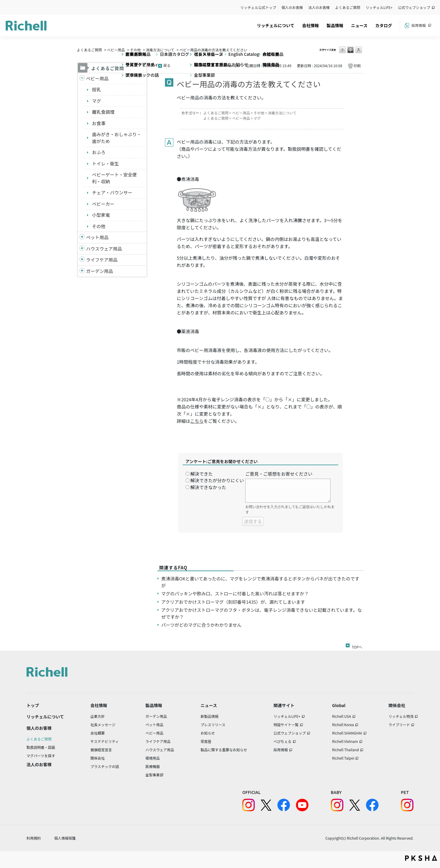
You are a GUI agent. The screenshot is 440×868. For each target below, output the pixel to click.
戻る (167, 65)
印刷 (357, 65)
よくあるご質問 (347, 7)
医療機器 (152, 766)
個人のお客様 (292, 7)
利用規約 (34, 838)
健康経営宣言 (101, 749)
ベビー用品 (116, 49)
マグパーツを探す (41, 755)
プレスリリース (212, 724)
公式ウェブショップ (414, 7)
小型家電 (101, 215)
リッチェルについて (275, 25)
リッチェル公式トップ (258, 7)
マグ (96, 101)
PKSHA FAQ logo (421, 858)
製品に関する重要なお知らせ (223, 749)
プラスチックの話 (104, 766)
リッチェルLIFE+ (379, 7)
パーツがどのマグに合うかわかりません (201, 625)
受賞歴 (205, 741)
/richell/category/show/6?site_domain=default (82, 259)
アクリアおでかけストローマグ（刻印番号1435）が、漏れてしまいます (233, 602)
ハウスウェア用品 (104, 248)
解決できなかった (208, 487)
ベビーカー (103, 204)
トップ (33, 705)
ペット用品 (97, 237)
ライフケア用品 (102, 259)
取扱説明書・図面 (41, 747)
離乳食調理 (103, 112)
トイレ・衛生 (105, 163)
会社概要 (97, 732)
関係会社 (97, 758)
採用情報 (418, 25)
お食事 (99, 123)
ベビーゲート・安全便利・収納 (114, 178)
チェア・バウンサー (112, 192)
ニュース (359, 25)
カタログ (383, 25)
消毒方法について (160, 49)
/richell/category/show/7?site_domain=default (82, 248)
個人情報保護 (65, 838)
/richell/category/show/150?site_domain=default (82, 271)
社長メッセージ (102, 724)
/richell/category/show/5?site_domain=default (82, 78)
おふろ (99, 152)
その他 (135, 49)
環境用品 (152, 758)
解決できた (201, 474)
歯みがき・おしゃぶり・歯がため (116, 137)
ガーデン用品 (99, 271)
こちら (197, 421)
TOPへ (357, 645)
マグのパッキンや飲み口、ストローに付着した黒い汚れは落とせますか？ (235, 593)
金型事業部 (154, 774)
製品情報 (335, 25)
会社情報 (310, 25)
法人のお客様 (319, 7)
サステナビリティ (104, 741)
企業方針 (97, 716)
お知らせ (207, 732)
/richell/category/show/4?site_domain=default (82, 237)
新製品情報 (209, 716)
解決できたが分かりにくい (217, 480)
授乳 (96, 89)
